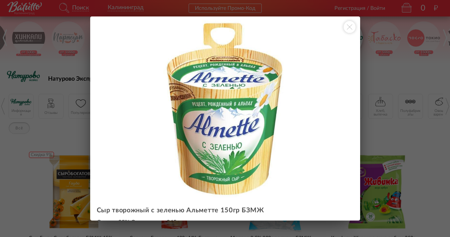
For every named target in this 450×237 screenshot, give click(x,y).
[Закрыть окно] (350, 27)
